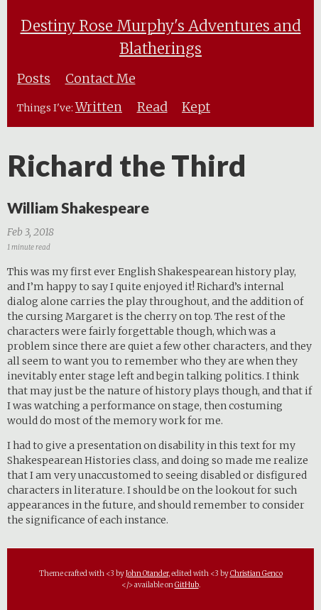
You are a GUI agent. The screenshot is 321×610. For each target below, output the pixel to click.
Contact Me (100, 79)
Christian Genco (256, 573)
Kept (196, 107)
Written (98, 107)
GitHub (187, 584)
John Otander (147, 573)
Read (152, 107)
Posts (33, 79)
